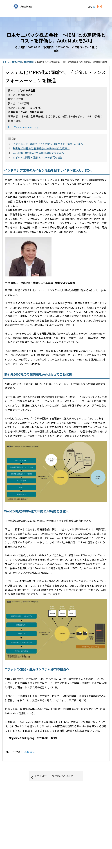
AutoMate (30, 751)
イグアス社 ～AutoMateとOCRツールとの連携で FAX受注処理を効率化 (57, 777)
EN (94, 7)
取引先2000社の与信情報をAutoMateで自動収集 (41, 148)
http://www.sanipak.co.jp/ (23, 127)
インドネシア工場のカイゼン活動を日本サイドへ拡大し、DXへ (48, 144)
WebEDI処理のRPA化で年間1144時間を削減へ (40, 153)
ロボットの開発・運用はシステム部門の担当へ (39, 157)
